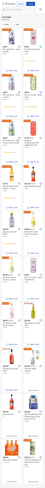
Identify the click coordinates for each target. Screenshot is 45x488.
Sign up (20, 4)
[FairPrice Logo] (10, 4)
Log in (31, 4)
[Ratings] (31, 61)
